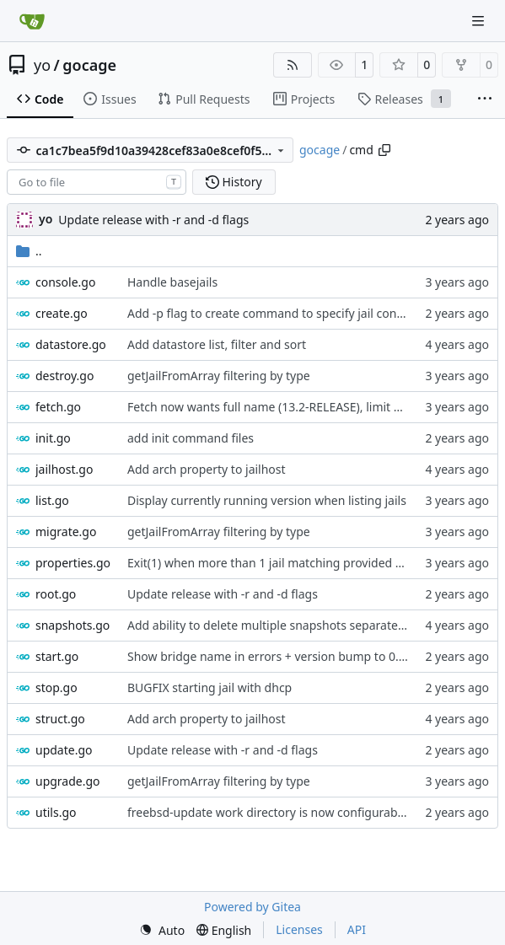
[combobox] (96, 182)
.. (29, 251)
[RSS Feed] (292, 65)
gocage (89, 64)
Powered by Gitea (252, 907)
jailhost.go (64, 469)
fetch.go (58, 407)
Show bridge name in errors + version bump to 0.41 (269, 656)
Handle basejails (172, 282)
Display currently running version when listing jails (266, 500)
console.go (65, 282)
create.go (61, 313)
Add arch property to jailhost (206, 469)
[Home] (32, 21)
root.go (55, 594)
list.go (52, 500)
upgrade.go (67, 781)
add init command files (190, 438)
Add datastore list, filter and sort (216, 344)
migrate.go (65, 532)
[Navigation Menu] (480, 21)
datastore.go (70, 344)
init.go (53, 438)
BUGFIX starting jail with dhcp (209, 687)
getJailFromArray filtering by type (218, 376)
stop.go (56, 687)
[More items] (484, 99)
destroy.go (64, 376)
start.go (56, 656)
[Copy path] (384, 150)
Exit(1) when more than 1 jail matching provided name (277, 563)
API (356, 929)
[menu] (162, 930)
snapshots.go (72, 625)
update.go (64, 750)
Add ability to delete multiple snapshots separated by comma (296, 625)
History (234, 182)
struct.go (60, 719)
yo (42, 64)
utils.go (55, 812)
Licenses (299, 929)
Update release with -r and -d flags (153, 220)
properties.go (72, 563)
